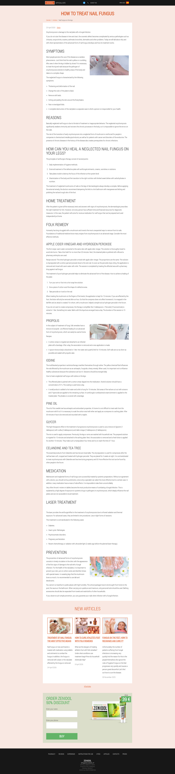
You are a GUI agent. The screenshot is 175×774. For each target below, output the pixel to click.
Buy (61, 736)
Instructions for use (85, 754)
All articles (87, 686)
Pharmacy (51, 754)
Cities (98, 754)
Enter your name (51, 709)
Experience (71, 754)
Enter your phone (52, 720)
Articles (106, 754)
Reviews (61, 754)
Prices (125, 754)
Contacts (116, 754)
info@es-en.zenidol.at (87, 763)
